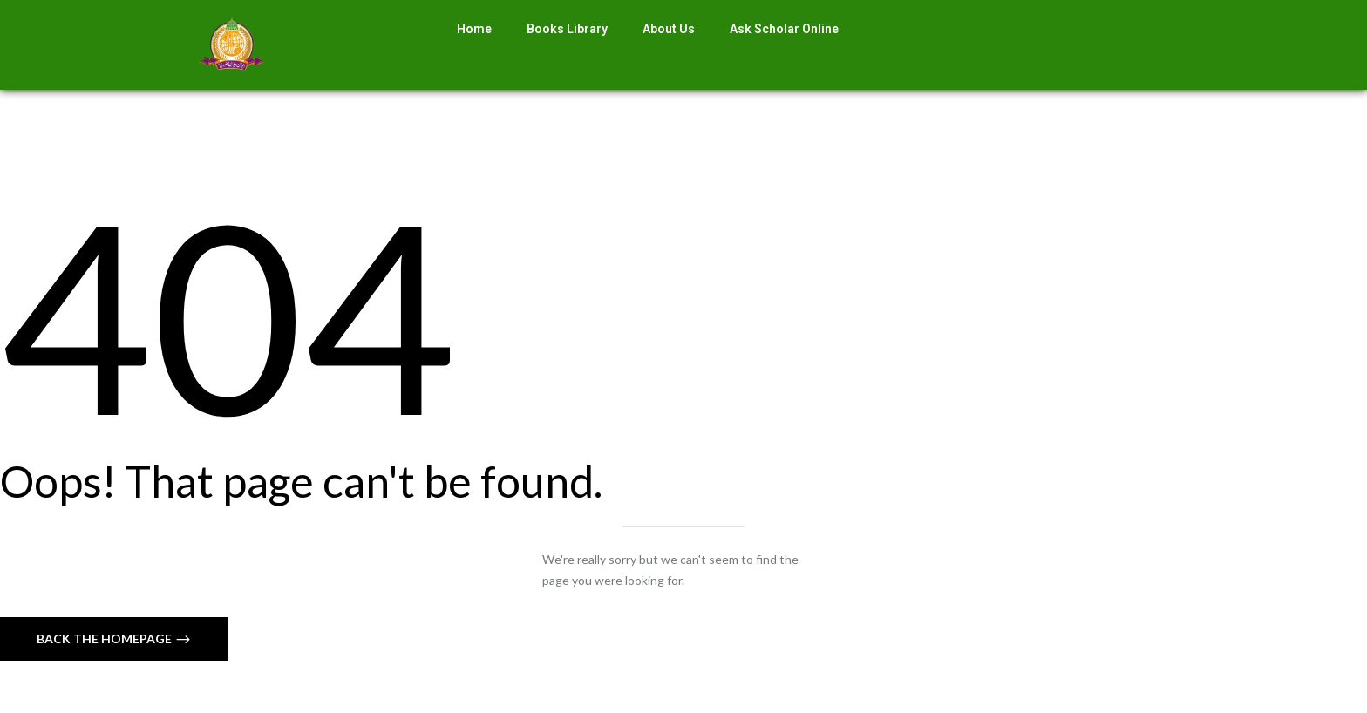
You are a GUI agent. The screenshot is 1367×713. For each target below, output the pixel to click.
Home (474, 29)
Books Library (567, 29)
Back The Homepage (105, 638)
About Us (669, 29)
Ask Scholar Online (784, 29)
